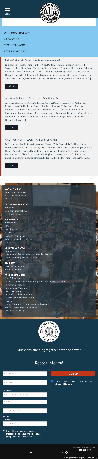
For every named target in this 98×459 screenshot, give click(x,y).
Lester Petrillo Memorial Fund (19, 297)
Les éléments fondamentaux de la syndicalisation (28, 254)
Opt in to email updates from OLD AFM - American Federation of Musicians (71, 382)
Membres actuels (13, 269)
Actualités (9, 207)
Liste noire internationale (17, 210)
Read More (11, 86)
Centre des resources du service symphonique (26, 304)
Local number (8, 391)
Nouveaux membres (14, 266)
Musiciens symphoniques (16, 195)
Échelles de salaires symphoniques (21, 307)
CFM (7, 226)
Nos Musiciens (13, 189)
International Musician (16, 288)
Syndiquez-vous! (14, 45)
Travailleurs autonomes (16, 192)
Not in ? (6, 416)
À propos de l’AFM (13, 222)
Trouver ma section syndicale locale (22, 239)
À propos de (11, 39)
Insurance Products (14, 291)
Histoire (8, 232)
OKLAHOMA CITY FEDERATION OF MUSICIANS (31, 139)
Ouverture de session (15, 284)
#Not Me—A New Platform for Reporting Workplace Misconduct (36, 281)
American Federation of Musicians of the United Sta (32, 98)
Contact (8, 242)
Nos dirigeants (11, 229)
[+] (96, 458)
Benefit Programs (13, 278)
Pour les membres (15, 51)
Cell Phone (7, 420)
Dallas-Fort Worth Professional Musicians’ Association (33, 60)
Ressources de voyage (15, 310)
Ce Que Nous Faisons (17, 33)
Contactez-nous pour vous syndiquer (22, 257)
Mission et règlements (15, 235)
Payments (9, 301)
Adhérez (10, 263)
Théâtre (8, 198)
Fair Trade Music (13, 214)
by (78, 458)
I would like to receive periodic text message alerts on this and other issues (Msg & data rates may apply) (22, 434)
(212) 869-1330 (84, 450)
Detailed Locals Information (18, 294)
